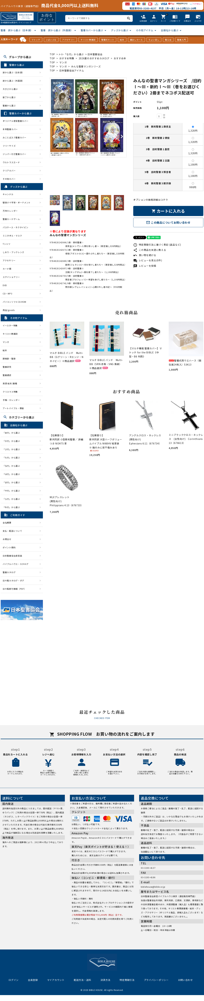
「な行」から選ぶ (12, 465)
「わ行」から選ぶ (12, 507)
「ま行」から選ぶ (12, 482)
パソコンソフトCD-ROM (14, 301)
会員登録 (33, 980)
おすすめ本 (120, 58)
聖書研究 (7, 366)
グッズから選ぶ (119, 30)
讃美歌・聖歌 (9, 358)
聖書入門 (181, 39)
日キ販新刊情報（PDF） (14, 588)
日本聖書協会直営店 (12, 555)
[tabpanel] (88, 118)
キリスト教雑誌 (88, 39)
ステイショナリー (11, 277)
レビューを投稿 (144, 265)
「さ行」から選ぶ (12, 449)
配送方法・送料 (82, 980)
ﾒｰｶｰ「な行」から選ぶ (71, 54)
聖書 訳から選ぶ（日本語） (17, 30)
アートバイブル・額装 (13, 408)
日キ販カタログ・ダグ (13, 580)
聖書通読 (7, 375)
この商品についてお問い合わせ (168, 222)
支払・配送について (12, 530)
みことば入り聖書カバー (14, 137)
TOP (52, 54)
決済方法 (105, 980)
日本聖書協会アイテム (71, 70)
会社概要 (7, 522)
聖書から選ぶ (9, 105)
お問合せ (7, 539)
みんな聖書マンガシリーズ (86, 66)
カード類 (7, 268)
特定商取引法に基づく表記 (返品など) (157, 244)
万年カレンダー (10, 210)
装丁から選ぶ (9, 97)
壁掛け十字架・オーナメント (17, 202)
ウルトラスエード (11, 162)
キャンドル (8, 194)
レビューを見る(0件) (147, 260)
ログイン (14, 980)
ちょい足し (154, 39)
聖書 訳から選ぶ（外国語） (57, 30)
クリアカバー (9, 170)
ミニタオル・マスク (12, 235)
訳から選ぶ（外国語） (13, 80)
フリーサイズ (9, 145)
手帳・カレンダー (11, 399)
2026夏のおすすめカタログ (94, 58)
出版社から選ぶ (169, 30)
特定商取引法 (127, 980)
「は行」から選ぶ (12, 474)
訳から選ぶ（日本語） (13, 72)
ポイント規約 (9, 547)
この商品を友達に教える (149, 250)
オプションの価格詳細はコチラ (150, 199)
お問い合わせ (185, 980)
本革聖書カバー (10, 129)
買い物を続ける (144, 255)
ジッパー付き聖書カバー (14, 154)
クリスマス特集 (10, 391)
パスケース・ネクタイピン (15, 227)
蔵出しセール (136, 39)
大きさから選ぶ (10, 88)
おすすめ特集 (66, 58)
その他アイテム (144, 30)
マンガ (63, 62)
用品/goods (9, 310)
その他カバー (9, 178)
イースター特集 (10, 325)
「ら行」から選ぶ (12, 498)
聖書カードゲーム (11, 219)
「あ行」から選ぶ (12, 432)
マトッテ (36, 39)
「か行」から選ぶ (12, 441)
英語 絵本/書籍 (10, 383)
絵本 (122, 39)
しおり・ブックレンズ (13, 252)
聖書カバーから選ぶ (92, 30)
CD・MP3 (7, 293)
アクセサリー (68, 39)
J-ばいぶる (51, 39)
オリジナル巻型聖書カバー (15, 120)
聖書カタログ (9, 572)
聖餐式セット (107, 39)
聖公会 (168, 39)
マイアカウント (56, 980)
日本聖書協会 (94, 54)
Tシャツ (6, 243)
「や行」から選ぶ (12, 490)
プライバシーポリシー (156, 980)
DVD (5, 285)
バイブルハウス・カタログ (15, 563)
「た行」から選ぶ (12, 457)
